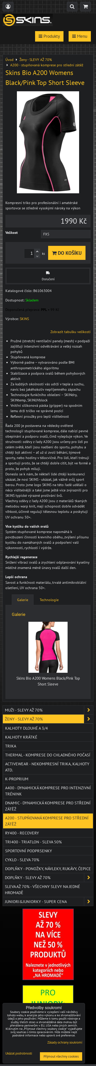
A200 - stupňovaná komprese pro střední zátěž (47, 821)
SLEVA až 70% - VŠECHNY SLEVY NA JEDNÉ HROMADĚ (42, 889)
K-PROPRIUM (16, 778)
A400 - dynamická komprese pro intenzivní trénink (48, 790)
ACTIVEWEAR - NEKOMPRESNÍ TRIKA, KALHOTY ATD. (47, 766)
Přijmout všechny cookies (61, 1056)
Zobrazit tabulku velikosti (70, 331)
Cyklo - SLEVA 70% (22, 859)
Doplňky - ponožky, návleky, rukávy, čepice (48, 868)
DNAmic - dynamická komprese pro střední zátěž (48, 805)
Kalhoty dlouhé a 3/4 (26, 728)
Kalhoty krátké (21, 737)
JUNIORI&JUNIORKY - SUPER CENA (49, 901)
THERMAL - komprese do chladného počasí (47, 754)
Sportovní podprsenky (28, 850)
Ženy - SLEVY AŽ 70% (49, 719)
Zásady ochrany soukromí (64, 1042)
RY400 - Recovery (22, 832)
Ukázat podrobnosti (18, 1054)
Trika (10, 745)
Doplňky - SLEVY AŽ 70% (49, 877)
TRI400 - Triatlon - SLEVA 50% (33, 841)
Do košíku (67, 253)
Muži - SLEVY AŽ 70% (49, 710)
